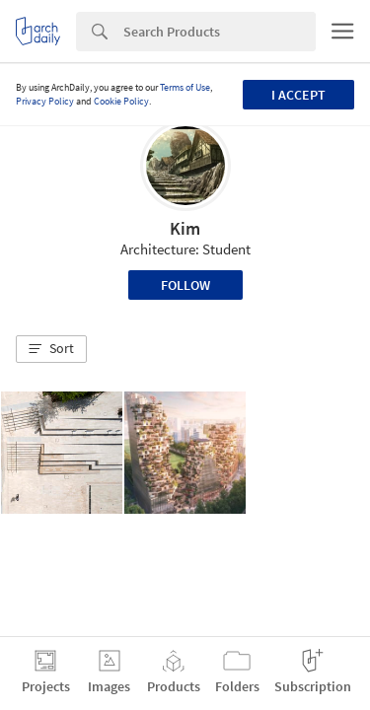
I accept (298, 95)
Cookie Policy (121, 101)
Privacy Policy (45, 101)
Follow (185, 285)
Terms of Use (185, 87)
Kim (185, 228)
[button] (51, 349)
